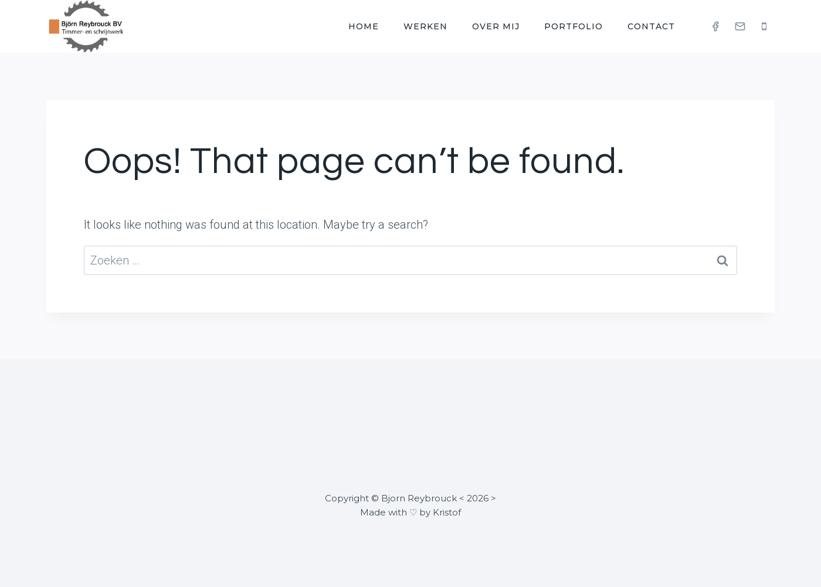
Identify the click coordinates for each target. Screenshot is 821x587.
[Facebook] (715, 26)
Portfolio (573, 26)
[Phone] (764, 26)
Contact (651, 26)
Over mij (496, 26)
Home (363, 26)
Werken (425, 26)
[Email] (740, 26)
